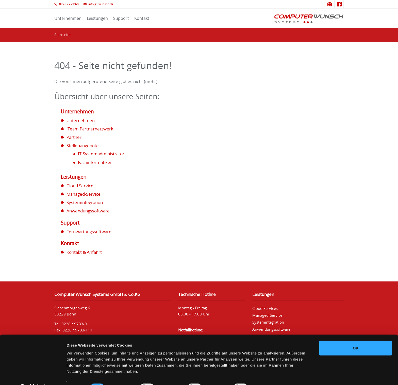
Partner (74, 137)
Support (121, 18)
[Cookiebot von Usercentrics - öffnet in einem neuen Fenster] (33, 375)
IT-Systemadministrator (101, 154)
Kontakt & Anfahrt (84, 252)
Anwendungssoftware (88, 211)
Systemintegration (85, 202)
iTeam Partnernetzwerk (90, 129)
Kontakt (141, 18)
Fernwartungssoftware (89, 232)
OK (356, 335)
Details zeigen (270, 375)
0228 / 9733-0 (66, 4)
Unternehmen (67, 18)
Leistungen (97, 18)
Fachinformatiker (95, 162)
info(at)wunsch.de (98, 4)
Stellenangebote (83, 145)
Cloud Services (81, 186)
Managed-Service (84, 194)
